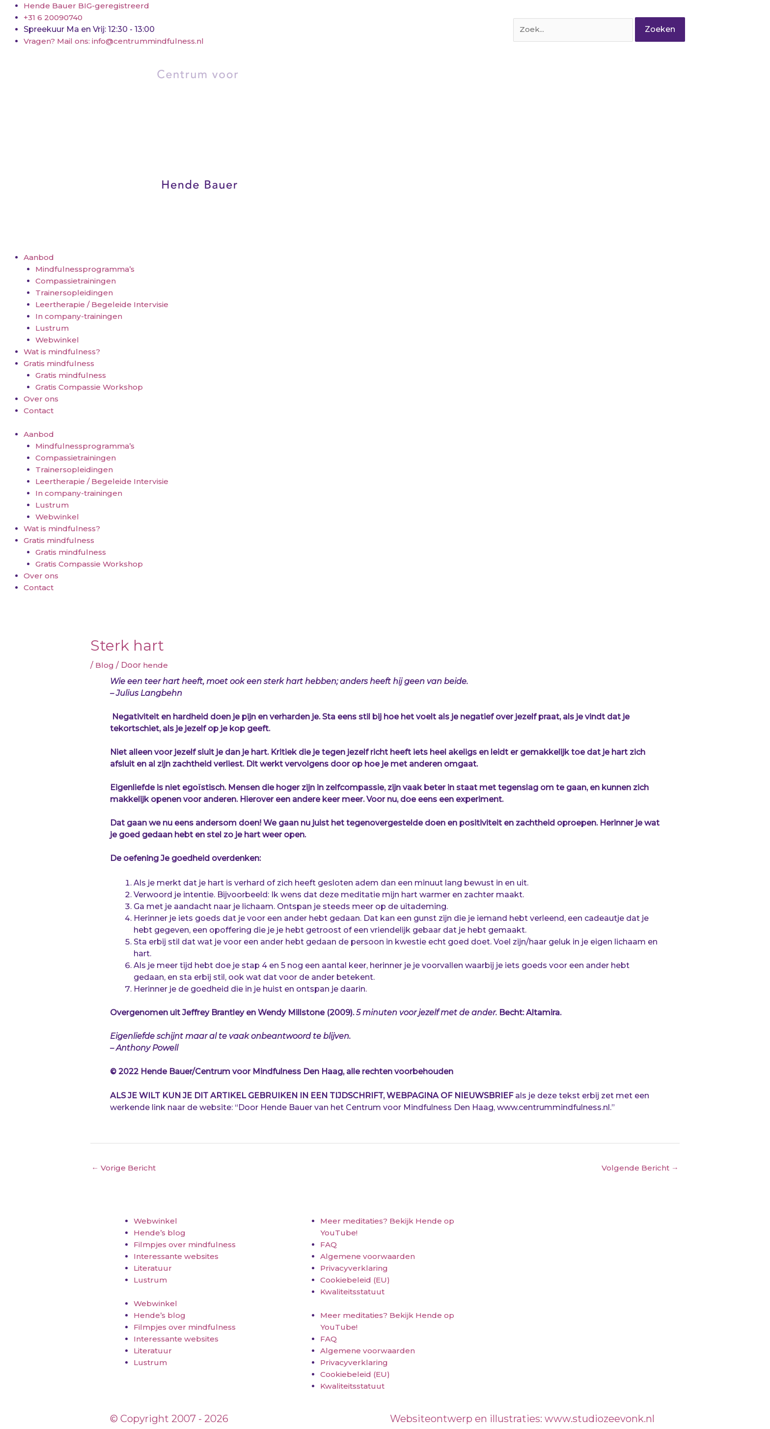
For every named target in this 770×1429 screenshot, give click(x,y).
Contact (40, 410)
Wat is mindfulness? (64, 351)
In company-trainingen (80, 316)
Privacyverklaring (354, 1268)
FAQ (328, 1245)
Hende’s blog (160, 1233)
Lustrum (52, 328)
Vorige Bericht (124, 1168)
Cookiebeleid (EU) (356, 1280)
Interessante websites (178, 1256)
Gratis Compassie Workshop (92, 387)
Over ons (41, 398)
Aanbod (39, 257)
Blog (104, 665)
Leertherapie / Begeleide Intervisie (103, 304)
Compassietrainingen (78, 281)
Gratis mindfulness (61, 363)
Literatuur (153, 1268)
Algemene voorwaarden (368, 1256)
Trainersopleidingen (74, 292)
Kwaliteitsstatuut (354, 1292)
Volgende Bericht (640, 1168)
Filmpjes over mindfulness (186, 1245)
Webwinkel (57, 339)
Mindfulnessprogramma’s (86, 269)
